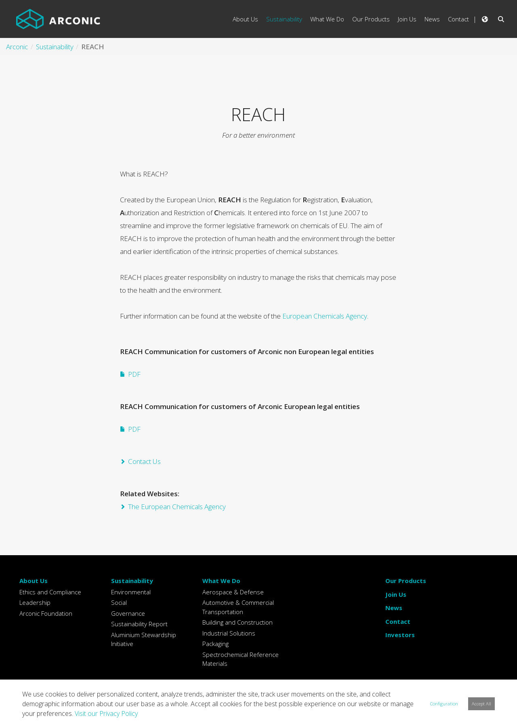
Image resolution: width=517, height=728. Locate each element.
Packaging (215, 644)
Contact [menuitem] (458, 19)
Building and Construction (237, 622)
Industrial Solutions (228, 633)
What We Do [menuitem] (327, 19)
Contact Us (144, 461)
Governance (128, 613)
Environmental (131, 592)
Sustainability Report (139, 624)
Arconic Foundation (45, 613)
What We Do (221, 581)
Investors (400, 635)
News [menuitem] (432, 19)
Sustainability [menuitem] (284, 19)
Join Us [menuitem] (407, 19)
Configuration (444, 704)
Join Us (395, 594)
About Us (33, 581)
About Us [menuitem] (245, 19)
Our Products (405, 581)
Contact (397, 621)
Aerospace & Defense (233, 592)
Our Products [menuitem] (371, 19)
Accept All (481, 704)
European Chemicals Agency (324, 316)
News (393, 608)
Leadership (34, 602)
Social (119, 602)
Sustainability (132, 581)
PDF (134, 374)
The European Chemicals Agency (177, 506)
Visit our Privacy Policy (106, 713)
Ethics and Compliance (50, 592)
